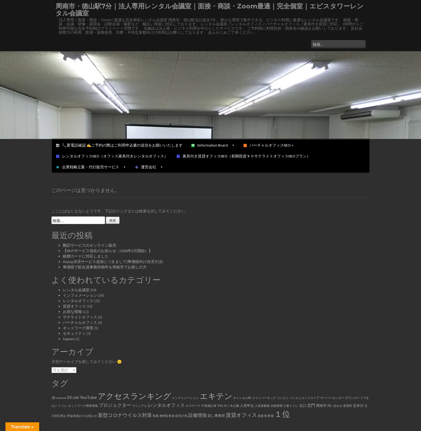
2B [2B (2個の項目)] (53, 397)
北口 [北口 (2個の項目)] (302, 405)
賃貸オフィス (74, 306)
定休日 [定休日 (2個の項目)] (358, 405)
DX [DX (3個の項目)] (69, 397)
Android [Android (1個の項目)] (61, 398)
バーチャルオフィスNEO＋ (269, 145)
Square (69, 338)
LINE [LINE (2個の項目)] (76, 397)
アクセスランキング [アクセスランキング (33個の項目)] (134, 396)
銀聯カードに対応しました (86, 256)
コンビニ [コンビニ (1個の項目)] (283, 398)
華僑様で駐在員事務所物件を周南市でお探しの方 (105, 267)
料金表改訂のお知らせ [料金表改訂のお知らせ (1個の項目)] (82, 416)
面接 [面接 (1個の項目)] (261, 416)
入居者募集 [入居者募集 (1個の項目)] (262, 406)
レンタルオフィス (78, 300)
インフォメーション (80, 295)
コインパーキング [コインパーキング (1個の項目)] (264, 398)
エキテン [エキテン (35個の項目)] (216, 396)
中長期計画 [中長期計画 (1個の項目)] (208, 406)
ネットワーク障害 (78, 327)
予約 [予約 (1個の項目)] (220, 406)
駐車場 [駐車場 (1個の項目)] (269, 416)
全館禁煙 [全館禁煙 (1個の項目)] (276, 406)
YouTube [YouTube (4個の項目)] (88, 397)
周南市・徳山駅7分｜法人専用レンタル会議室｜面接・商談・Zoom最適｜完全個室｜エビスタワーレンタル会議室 (210, 9)
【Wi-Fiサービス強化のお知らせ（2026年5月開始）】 (107, 250)
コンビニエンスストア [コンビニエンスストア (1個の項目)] (304, 398)
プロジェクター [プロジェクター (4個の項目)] (115, 405)
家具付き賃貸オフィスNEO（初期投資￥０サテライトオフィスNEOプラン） (244, 156)
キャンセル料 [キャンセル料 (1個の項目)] (242, 398)
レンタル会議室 (76, 289)
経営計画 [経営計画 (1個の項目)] (181, 416)
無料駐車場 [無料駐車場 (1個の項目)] (166, 416)
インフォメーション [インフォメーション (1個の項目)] (185, 398)
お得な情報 (72, 311)
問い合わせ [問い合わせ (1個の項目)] (334, 406)
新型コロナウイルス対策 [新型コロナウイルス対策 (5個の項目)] (125, 415)
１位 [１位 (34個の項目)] (282, 414)
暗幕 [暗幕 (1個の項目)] (156, 416)
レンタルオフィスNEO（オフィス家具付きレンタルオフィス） (112, 156)
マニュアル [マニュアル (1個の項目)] (139, 406)
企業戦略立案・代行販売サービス (91, 167)
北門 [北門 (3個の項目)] (311, 405)
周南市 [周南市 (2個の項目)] (321, 405)
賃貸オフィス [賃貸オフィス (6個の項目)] (241, 415)
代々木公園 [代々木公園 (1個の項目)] (231, 406)
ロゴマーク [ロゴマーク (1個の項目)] (193, 406)
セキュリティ (74, 333)
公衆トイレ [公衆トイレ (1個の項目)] (290, 406)
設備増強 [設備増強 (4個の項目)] (197, 415)
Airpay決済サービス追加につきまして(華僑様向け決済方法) (113, 261)
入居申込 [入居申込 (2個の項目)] (247, 405)
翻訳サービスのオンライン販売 (89, 245)
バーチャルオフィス (80, 322)
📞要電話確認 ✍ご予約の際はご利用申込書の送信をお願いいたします (119, 145)
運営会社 (149, 167)
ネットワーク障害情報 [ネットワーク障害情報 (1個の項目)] (83, 406)
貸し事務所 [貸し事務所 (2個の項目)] (216, 415)
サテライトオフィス (80, 317)
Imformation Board (213, 145)
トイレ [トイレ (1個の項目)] (62, 406)
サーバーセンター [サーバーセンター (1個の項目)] (332, 398)
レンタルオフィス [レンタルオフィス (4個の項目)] (166, 405)
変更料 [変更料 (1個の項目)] (347, 406)
